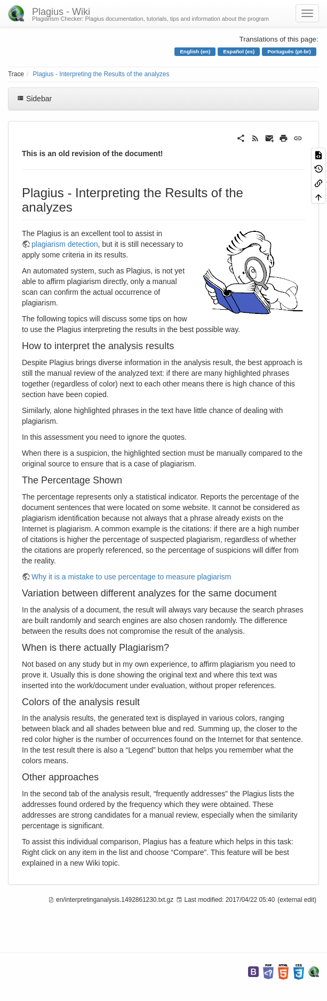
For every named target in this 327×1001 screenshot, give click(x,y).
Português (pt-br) (288, 51)
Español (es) (238, 51)
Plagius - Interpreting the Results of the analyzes (101, 74)
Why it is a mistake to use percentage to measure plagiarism (131, 576)
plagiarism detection (64, 244)
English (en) (195, 51)
